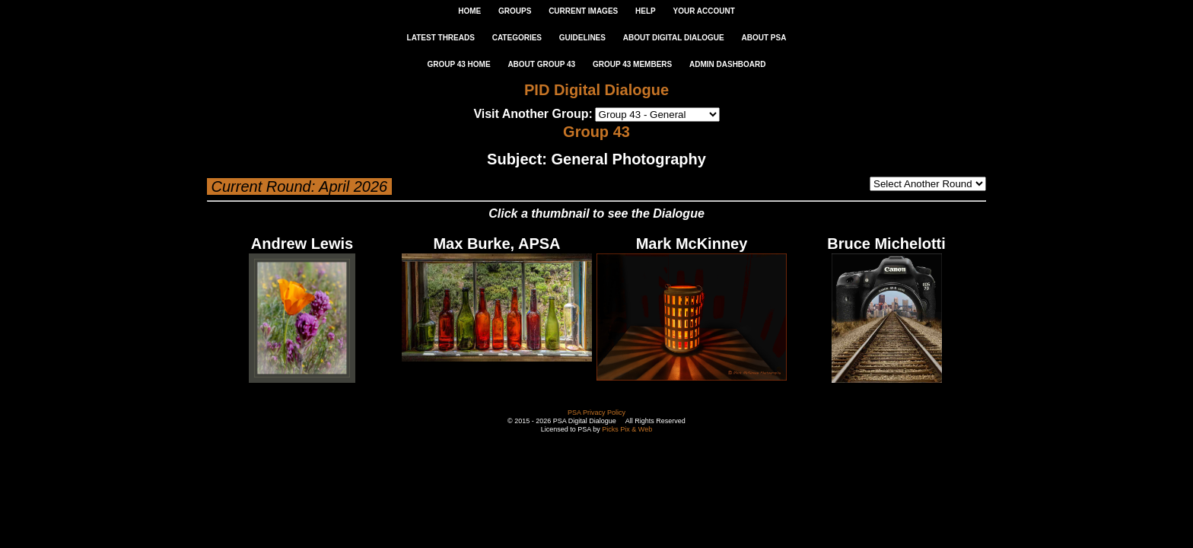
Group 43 (596, 131)
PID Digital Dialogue (596, 89)
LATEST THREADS (441, 37)
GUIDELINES (582, 37)
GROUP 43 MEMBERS (632, 64)
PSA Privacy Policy (596, 412)
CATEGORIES (517, 37)
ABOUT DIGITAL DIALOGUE (673, 37)
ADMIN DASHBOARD (727, 64)
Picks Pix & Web (627, 429)
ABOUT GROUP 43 (541, 64)
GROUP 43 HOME (458, 64)
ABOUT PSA (763, 37)
